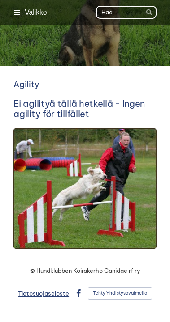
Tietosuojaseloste (43, 293)
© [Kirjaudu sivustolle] (33, 270)
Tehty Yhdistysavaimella (120, 293)
